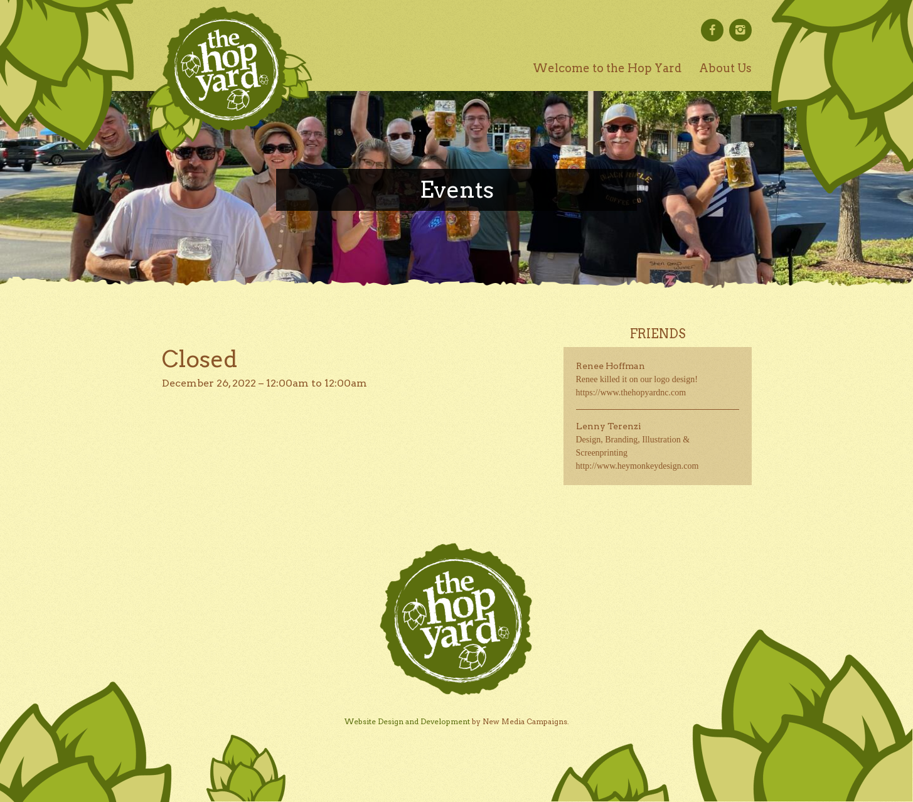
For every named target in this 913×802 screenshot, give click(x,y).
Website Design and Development (407, 721)
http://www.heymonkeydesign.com (637, 466)
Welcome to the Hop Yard (607, 68)
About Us (725, 68)
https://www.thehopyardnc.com (631, 392)
